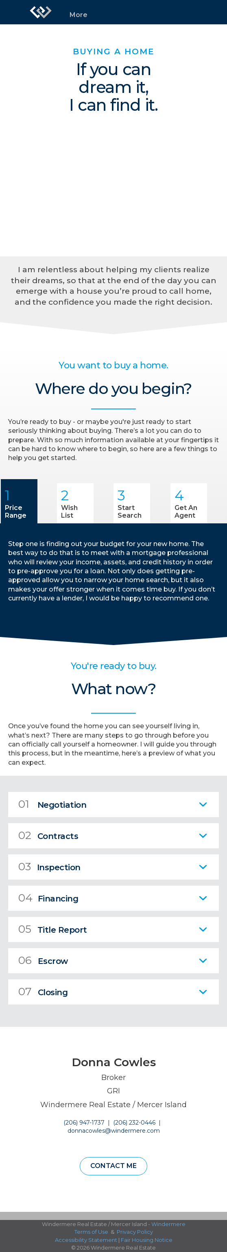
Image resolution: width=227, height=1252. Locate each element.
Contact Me (113, 1166)
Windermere (168, 1224)
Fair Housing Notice (146, 1240)
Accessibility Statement (86, 1240)
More (78, 15)
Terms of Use (91, 1231)
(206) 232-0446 (134, 1122)
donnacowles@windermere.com (114, 1130)
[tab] (113, 804)
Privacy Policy (135, 1231)
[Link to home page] (40, 12)
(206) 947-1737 (84, 1122)
